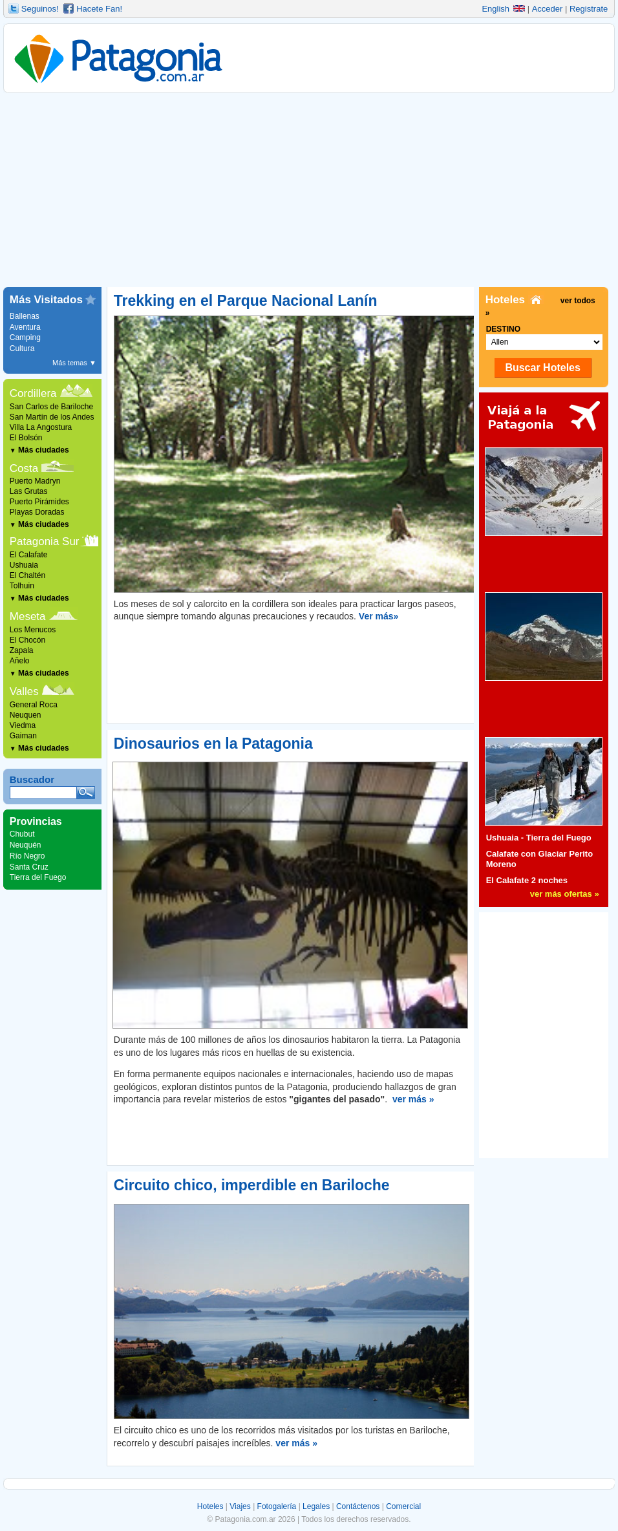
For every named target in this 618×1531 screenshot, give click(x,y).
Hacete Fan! (99, 9)
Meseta (28, 616)
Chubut (22, 834)
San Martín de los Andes (52, 417)
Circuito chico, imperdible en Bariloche (252, 1185)
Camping (25, 337)
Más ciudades (39, 450)
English (503, 9)
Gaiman (23, 735)
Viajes (239, 1506)
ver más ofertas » (564, 894)
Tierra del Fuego (38, 877)
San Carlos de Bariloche (51, 406)
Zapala (22, 650)
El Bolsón (26, 437)
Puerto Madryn (35, 481)
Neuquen (25, 715)
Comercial (403, 1506)
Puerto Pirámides (39, 501)
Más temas (74, 363)
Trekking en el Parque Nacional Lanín (246, 300)
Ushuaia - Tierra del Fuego (538, 837)
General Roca (34, 704)
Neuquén (25, 845)
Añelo (20, 660)
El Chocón (27, 640)
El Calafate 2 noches (527, 880)
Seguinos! (40, 9)
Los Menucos (33, 629)
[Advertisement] (309, 190)
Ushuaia (24, 565)
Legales (316, 1506)
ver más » (413, 1099)
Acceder (547, 9)
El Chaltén (27, 575)
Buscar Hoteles (543, 367)
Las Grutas (29, 491)
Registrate (589, 9)
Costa (24, 468)
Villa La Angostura (41, 427)
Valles (24, 691)
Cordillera (33, 393)
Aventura (25, 327)
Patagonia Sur (45, 541)
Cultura (22, 348)
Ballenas (24, 316)
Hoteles (210, 1506)
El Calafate (29, 554)
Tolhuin (22, 585)
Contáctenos (357, 1506)
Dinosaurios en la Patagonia (213, 743)
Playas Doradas (37, 512)
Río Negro (27, 856)
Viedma (23, 725)
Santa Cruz (29, 867)
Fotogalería (277, 1506)
